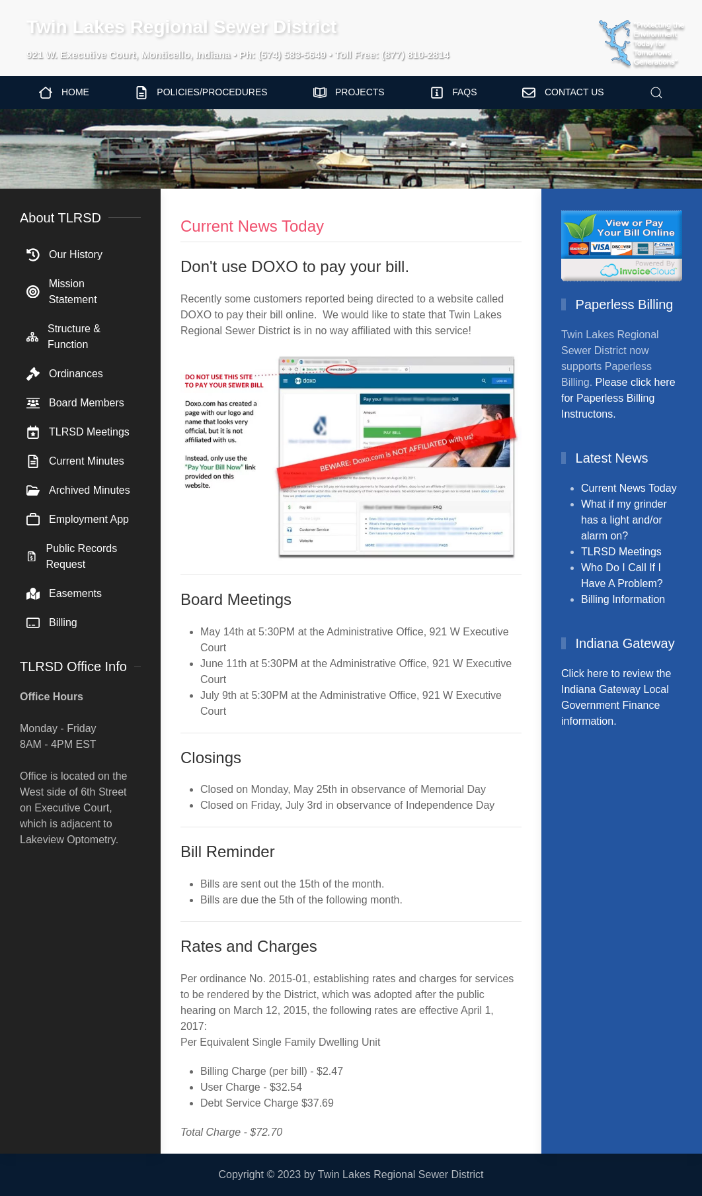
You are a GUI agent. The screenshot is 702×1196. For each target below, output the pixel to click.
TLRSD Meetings (78, 432)
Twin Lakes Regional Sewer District (181, 27)
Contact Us (563, 92)
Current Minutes (75, 461)
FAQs (453, 92)
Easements (64, 593)
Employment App (77, 519)
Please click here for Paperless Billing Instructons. (618, 398)
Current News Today (629, 488)
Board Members (75, 403)
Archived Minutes (78, 490)
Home (64, 92)
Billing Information (623, 599)
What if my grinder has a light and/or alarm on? (624, 519)
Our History (64, 254)
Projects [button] (349, 92)
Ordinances (64, 374)
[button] (656, 92)
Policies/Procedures (201, 92)
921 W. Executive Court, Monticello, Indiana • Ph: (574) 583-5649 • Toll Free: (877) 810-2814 (237, 54)
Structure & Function (63, 336)
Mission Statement (61, 291)
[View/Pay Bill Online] (621, 244)
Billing (51, 622)
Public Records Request (71, 556)
